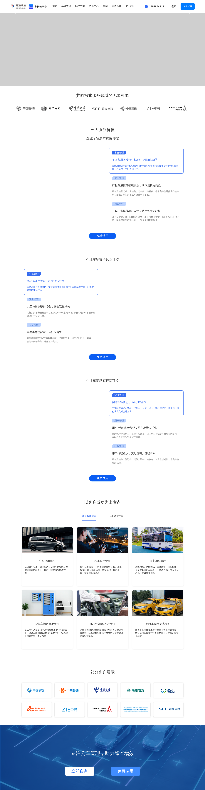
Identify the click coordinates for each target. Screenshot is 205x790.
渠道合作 (116, 6)
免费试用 (187, 6)
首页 (55, 6)
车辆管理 (66, 6)
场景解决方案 (89, 516)
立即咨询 (79, 771)
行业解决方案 (116, 516)
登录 (174, 6)
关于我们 (130, 6)
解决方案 (80, 6)
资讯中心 (94, 6)
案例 (105, 6)
